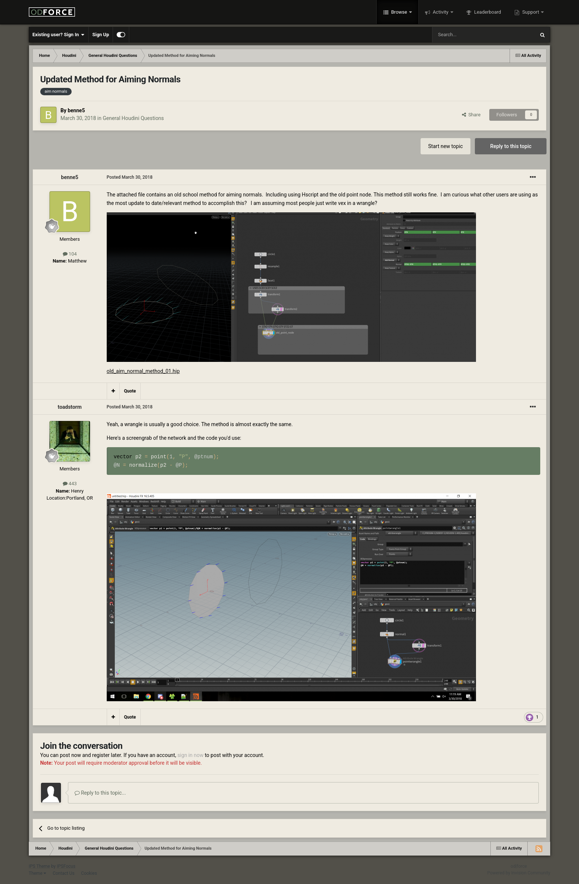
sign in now (190, 755)
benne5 (76, 110)
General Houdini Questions (133, 118)
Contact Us (64, 873)
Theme (37, 873)
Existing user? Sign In (58, 34)
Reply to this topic (510, 146)
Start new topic (445, 146)
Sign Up (100, 34)
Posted (130, 177)
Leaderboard (487, 12)
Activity (441, 12)
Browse (399, 12)
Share (471, 114)
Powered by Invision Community (519, 873)
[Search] (466, 34)
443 (70, 483)
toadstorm (70, 407)
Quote (130, 391)
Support (530, 12)
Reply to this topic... (100, 793)
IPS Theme (39, 866)
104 (70, 254)
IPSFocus (66, 866)
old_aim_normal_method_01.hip (143, 371)
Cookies (89, 873)
